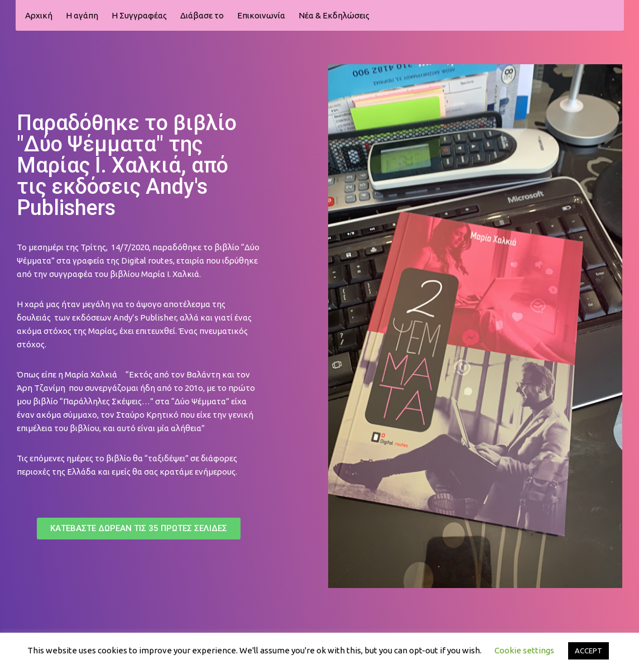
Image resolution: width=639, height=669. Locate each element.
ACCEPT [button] (588, 650)
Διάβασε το (202, 15)
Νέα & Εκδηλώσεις (334, 15)
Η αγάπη (82, 15)
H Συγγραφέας (139, 15)
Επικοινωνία (261, 15)
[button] (139, 528)
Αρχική (38, 15)
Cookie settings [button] (524, 650)
